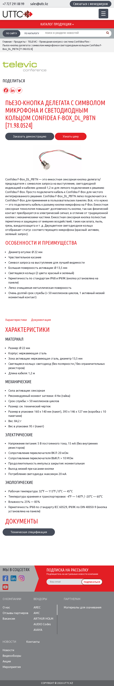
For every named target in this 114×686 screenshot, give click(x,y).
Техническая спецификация (28, 532)
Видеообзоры (12, 655)
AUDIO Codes (42, 624)
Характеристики (16, 319)
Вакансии (9, 618)
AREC (37, 607)
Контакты (33, 641)
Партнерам (72, 599)
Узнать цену (71, 136)
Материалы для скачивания (82, 607)
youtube (5, 587)
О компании (12, 599)
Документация (41, 319)
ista (21, 578)
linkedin (13, 578)
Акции (7, 661)
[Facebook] (6, 90)
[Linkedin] (13, 90)
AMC (37, 613)
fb (5, 578)
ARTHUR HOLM (43, 618)
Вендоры (40, 599)
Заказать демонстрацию (29, 136)
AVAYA (38, 629)
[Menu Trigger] (103, 13)
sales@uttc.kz (39, 4)
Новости (9, 641)
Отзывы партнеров (15, 613)
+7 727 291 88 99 (13, 4)
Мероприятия (12, 666)
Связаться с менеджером (90, 4)
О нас (6, 607)
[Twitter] (19, 90)
